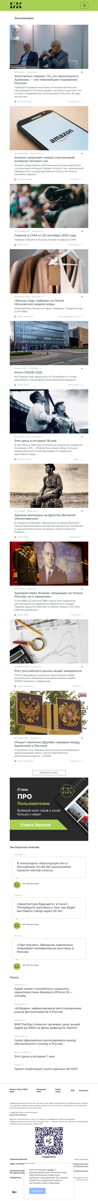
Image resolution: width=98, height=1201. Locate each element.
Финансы (35, 667)
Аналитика (32, 72)
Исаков (76, 615)
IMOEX (76, 686)
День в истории (34, 436)
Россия (17, 895)
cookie (50, 1169)
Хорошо (37, 1191)
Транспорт (19, 1036)
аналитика (74, 101)
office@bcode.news (79, 1164)
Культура (18, 854)
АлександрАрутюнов (69, 316)
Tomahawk (74, 245)
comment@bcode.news (77, 1171)
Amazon (75, 179)
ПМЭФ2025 (33, 368)
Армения (34, 738)
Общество (36, 231)
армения (75, 537)
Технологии (35, 153)
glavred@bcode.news (79, 1166)
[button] (84, 5)
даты (77, 459)
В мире (17, 1065)
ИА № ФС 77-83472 (18, 1115)
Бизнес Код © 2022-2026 (19, 1090)
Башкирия (74, 385)
